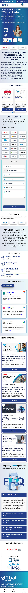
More (8, 299)
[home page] (5, 5)
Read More (14, 369)
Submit (14, 207)
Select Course (9, 187)
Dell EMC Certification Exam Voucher (20, 98)
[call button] (22, 1)
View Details (7, 109)
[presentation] (14, 202)
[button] (12, 112)
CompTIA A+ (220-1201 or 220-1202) (6, 98)
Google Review (7, 285)
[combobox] (5, 170)
